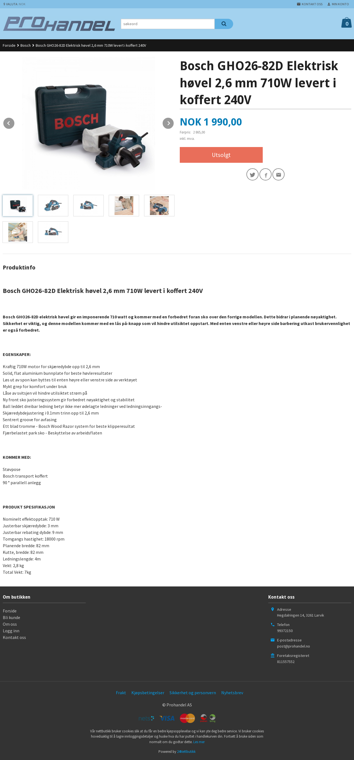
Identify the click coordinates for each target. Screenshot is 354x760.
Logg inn (11, 630)
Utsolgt (221, 155)
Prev (14, 122)
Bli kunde (11, 617)
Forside (9, 45)
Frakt (121, 692)
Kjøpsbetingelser (147, 692)
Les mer (199, 742)
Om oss (10, 624)
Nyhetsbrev (232, 692)
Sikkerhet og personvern (193, 692)
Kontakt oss (14, 637)
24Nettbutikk (186, 751)
